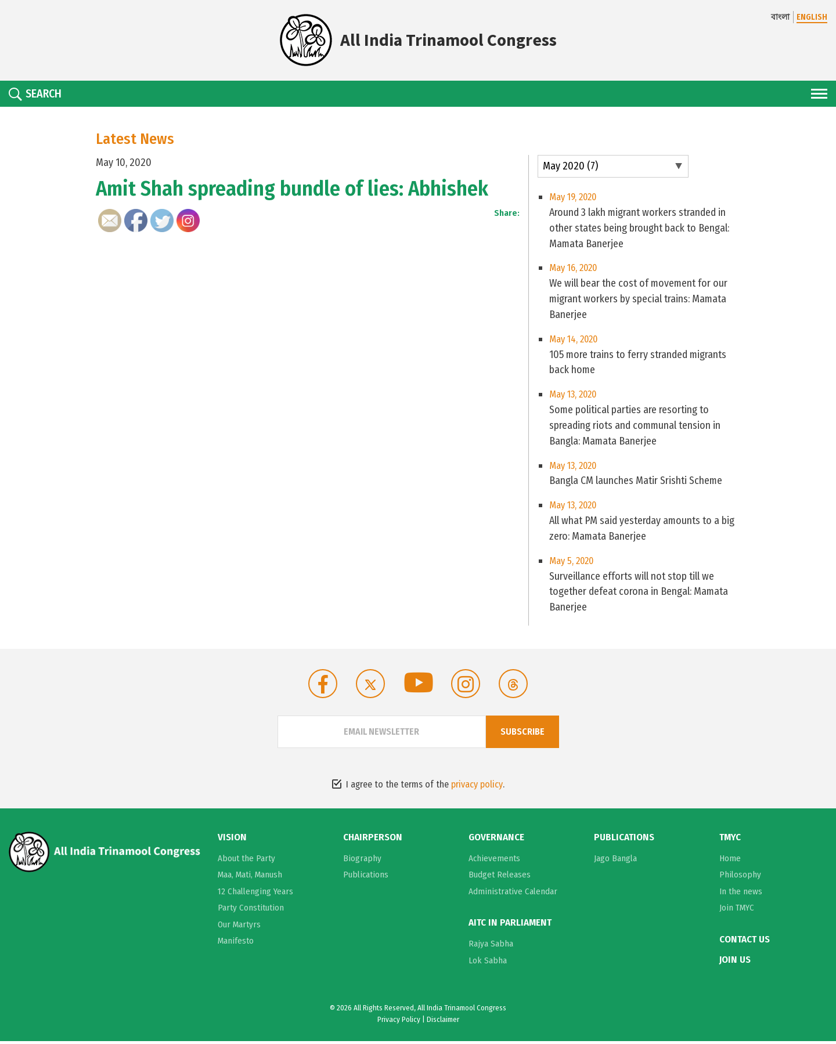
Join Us (735, 962)
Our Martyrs (239, 927)
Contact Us (744, 942)
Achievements (494, 861)
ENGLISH (812, 17)
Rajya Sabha (491, 946)
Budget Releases (500, 877)
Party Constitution (251, 910)
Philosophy (740, 877)
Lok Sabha (488, 963)
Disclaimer (443, 1021)
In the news (740, 894)
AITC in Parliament (510, 925)
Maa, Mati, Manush (250, 877)
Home (730, 861)
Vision (232, 840)
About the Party (246, 861)
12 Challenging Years (255, 894)
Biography (362, 861)
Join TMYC (736, 910)
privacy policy (477, 787)
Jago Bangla (615, 861)
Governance (496, 840)
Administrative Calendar (513, 894)
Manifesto (236, 943)
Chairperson (372, 840)
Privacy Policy (398, 1021)
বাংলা (780, 17)
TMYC (730, 840)
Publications (365, 877)
